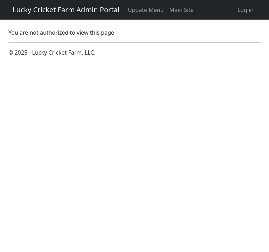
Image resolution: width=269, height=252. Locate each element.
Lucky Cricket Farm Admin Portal (66, 9)
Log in (245, 10)
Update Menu (146, 10)
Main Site (182, 10)
